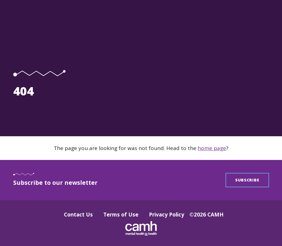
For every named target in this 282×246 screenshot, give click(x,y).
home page (212, 148)
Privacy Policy (166, 214)
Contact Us (78, 214)
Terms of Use (121, 214)
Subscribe (247, 180)
